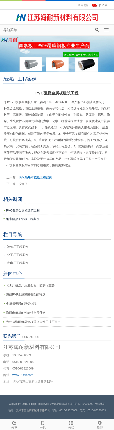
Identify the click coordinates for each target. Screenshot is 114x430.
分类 (71, 424)
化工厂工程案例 (17, 255)
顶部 (100, 424)
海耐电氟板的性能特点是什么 (26, 312)
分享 (14, 424)
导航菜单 (10, 30)
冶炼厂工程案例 (17, 247)
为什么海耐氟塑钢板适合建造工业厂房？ (33, 322)
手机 (43, 424)
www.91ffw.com (22, 375)
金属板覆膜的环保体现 (21, 303)
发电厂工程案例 (17, 263)
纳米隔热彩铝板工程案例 (35, 177)
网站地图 (100, 403)
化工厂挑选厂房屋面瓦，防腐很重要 (30, 285)
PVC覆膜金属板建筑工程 (23, 210)
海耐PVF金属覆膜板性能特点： (27, 294)
